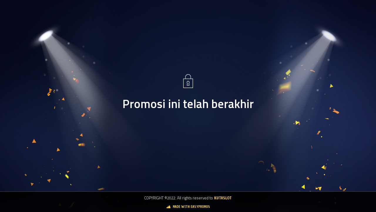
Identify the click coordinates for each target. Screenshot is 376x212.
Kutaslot (223, 198)
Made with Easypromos (191, 206)
